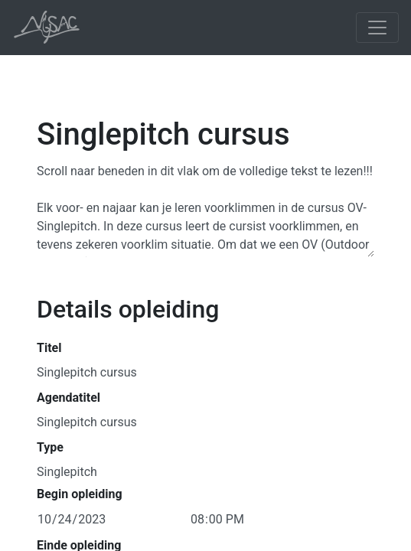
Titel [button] (49, 348)
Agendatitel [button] (68, 397)
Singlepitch (67, 471)
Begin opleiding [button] (79, 494)
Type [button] (50, 447)
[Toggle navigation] (377, 27)
